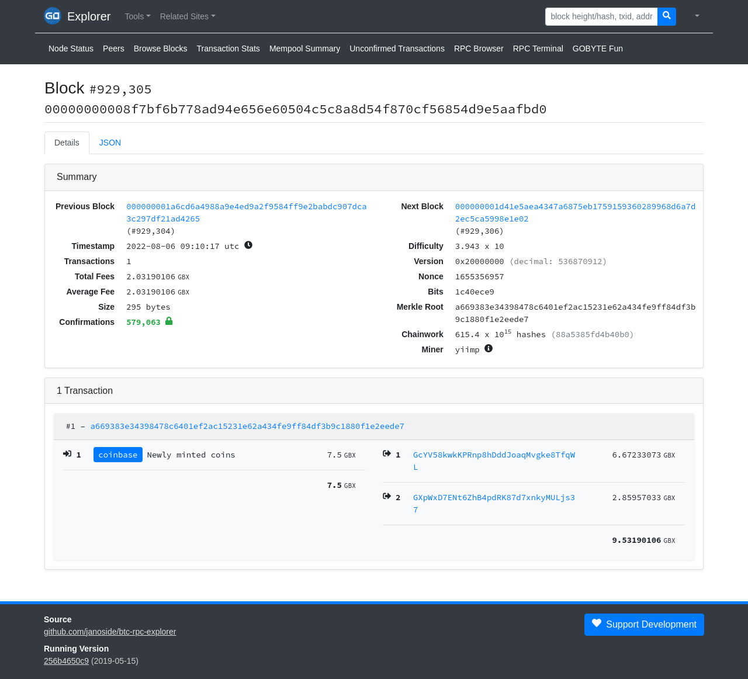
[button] (137, 16)
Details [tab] (66, 142)
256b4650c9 (66, 661)
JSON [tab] (110, 142)
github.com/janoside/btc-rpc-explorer (110, 631)
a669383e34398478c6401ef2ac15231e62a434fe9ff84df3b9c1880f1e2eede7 (247, 426)
